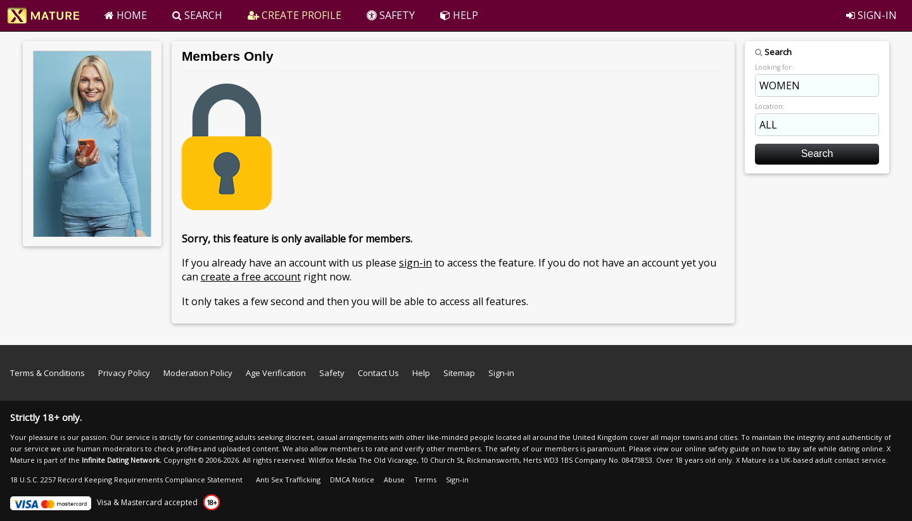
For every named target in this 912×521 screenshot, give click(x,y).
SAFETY (391, 15)
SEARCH (197, 15)
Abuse (394, 479)
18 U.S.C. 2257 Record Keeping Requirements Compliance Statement (126, 479)
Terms (425, 479)
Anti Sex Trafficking (288, 479)
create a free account (251, 277)
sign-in (415, 263)
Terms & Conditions (47, 373)
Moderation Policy (197, 373)
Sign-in (501, 373)
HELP (459, 15)
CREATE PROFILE (294, 15)
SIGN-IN (871, 15)
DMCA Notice (352, 479)
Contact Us (378, 373)
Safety (332, 373)
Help (421, 373)
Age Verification (276, 373)
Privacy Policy (124, 373)
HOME (125, 15)
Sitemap (459, 373)
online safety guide (717, 448)
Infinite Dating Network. (122, 460)
